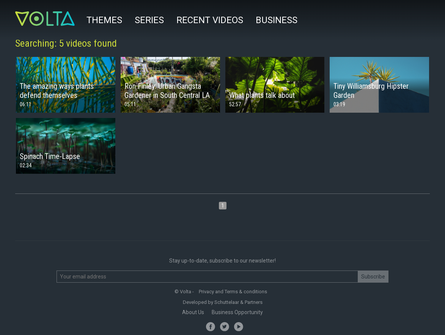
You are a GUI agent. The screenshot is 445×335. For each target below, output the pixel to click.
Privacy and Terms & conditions (233, 291)
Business (276, 20)
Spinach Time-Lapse (50, 156)
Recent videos (209, 20)
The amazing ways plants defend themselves (57, 91)
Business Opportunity (237, 312)
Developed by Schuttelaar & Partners (223, 302)
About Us (193, 312)
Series (149, 20)
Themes (104, 20)
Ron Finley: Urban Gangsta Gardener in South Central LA (167, 91)
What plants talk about (262, 95)
